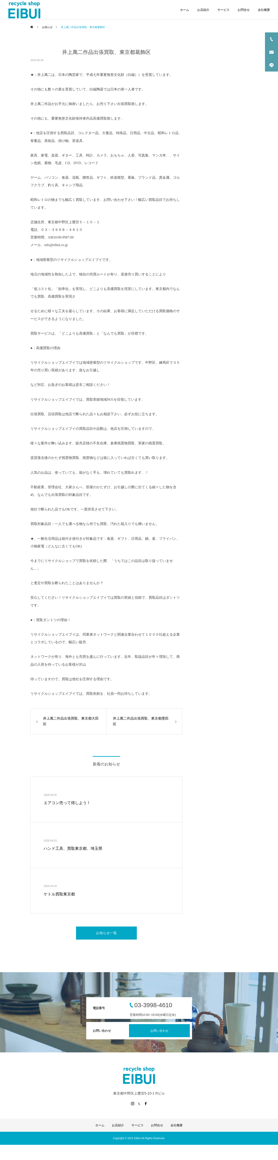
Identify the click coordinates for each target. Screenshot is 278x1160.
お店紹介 (203, 10)
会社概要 (264, 10)
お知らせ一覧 (106, 933)
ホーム (184, 10)
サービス (223, 10)
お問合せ (244, 10)
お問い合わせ (159, 1030)
